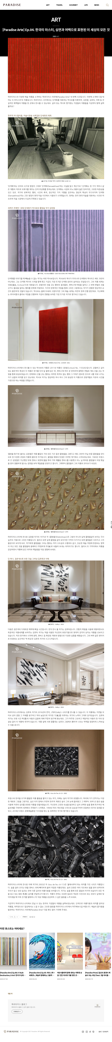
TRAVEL (59, 5)
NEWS (96, 5)
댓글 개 (10, 993)
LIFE (86, 5)
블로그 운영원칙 (103, 1032)
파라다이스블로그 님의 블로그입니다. (23, 1007)
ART (48, 5)
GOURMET (73, 5)
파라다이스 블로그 (19, 1004)
